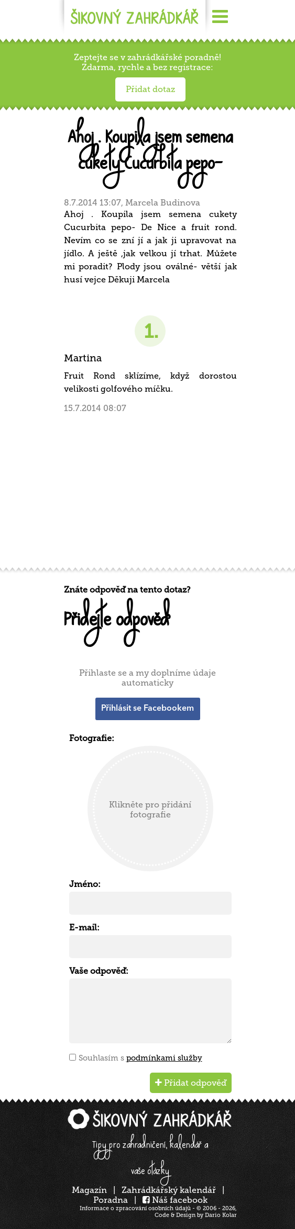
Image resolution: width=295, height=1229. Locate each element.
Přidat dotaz (150, 89)
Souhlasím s (140, 1058)
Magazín (89, 1190)
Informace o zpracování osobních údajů (135, 1208)
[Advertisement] (150, 489)
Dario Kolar (221, 1215)
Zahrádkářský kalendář (169, 1190)
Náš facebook (175, 1200)
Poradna (110, 1200)
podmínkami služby (164, 1058)
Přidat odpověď (190, 1083)
